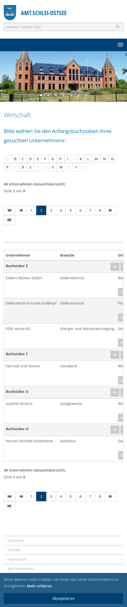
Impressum (17, 559)
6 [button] (78, 95)
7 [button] (86, 95)
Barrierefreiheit (21, 568)
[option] (63, 76)
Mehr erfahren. (40, 586)
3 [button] (56, 95)
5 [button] (71, 95)
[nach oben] (114, 267)
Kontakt (14, 549)
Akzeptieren (63, 598)
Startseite (16, 540)
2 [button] (48, 95)
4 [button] (63, 95)
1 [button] (41, 95)
